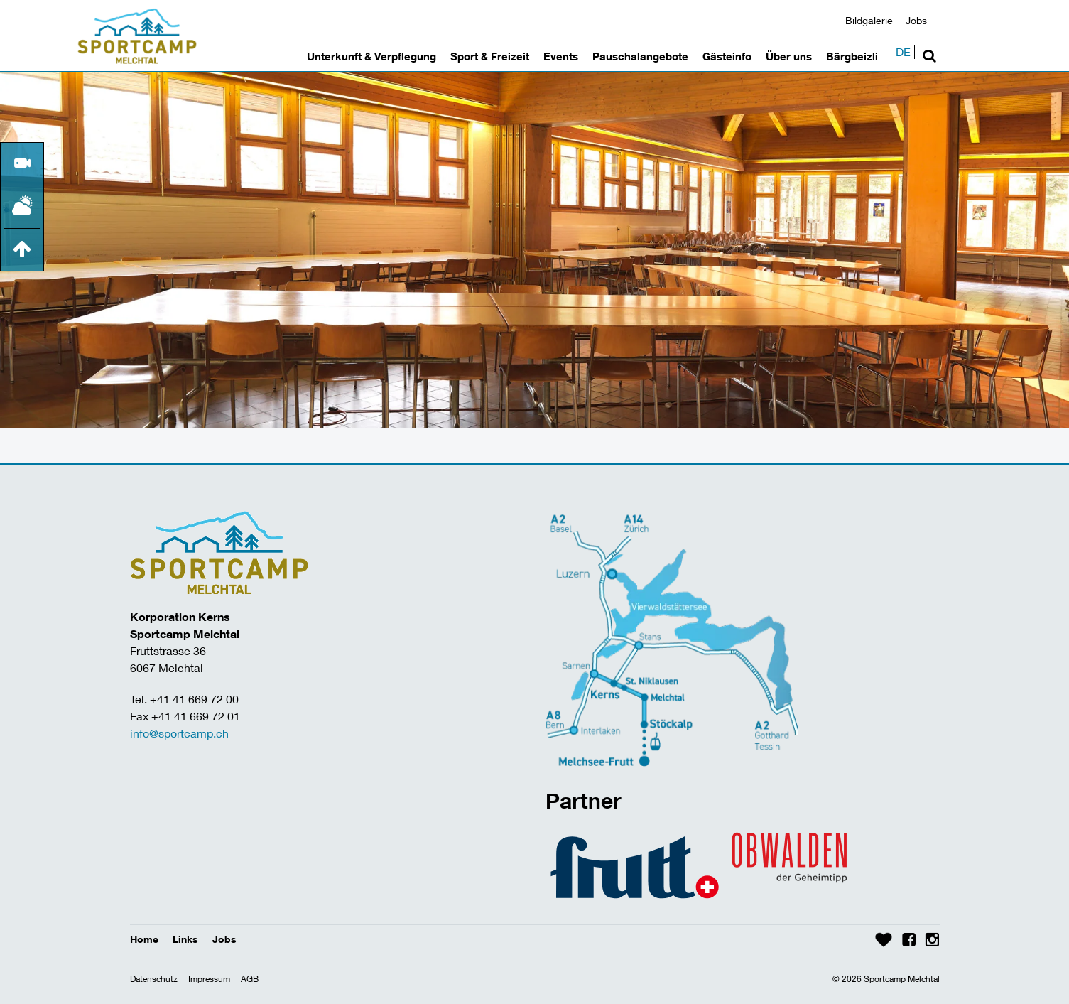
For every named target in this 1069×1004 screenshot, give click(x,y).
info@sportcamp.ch (179, 733)
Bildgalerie (869, 20)
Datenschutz (154, 978)
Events (560, 56)
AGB (250, 978)
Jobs (916, 20)
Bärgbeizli (852, 56)
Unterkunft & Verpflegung (371, 56)
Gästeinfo (726, 56)
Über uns (789, 56)
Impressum (209, 978)
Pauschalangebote (640, 56)
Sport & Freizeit (489, 56)
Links (185, 939)
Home (144, 939)
